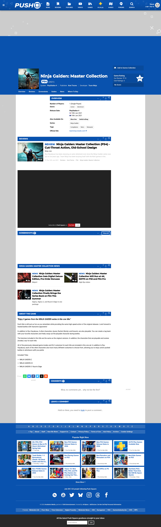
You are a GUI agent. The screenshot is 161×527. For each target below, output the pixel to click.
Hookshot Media (50, 504)
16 (28, 281)
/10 (124, 78)
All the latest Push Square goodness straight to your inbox (80, 518)
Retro (82, 127)
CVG (130, 510)
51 (40, 159)
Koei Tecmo (72, 86)
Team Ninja (93, 86)
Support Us (64, 432)
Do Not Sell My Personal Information (109, 504)
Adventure (80, 107)
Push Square (61, 225)
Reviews (32, 92)
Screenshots (43, 92)
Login (147, 6)
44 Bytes (85, 504)
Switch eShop (83, 119)
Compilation (74, 127)
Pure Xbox (45, 510)
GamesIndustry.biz (120, 510)
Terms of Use (96, 432)
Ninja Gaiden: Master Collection (90, 160)
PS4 (77, 160)
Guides (54, 92)
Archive (116, 432)
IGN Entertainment (69, 504)
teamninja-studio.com (78, 131)
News (62, 92)
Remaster (90, 127)
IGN (93, 510)
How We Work (52, 432)
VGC (109, 510)
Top (30, 432)
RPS (135, 510)
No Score (117, 85)
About (37, 432)
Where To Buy (73, 92)
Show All (106, 233)
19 (74, 281)
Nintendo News (84, 510)
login (83, 410)
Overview (21, 92)
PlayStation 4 (52, 86)
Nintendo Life (34, 510)
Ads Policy (107, 432)
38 (27, 298)
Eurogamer (101, 510)
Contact (73, 432)
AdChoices (93, 504)
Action (72, 107)
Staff (43, 432)
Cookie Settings (127, 432)
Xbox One (73, 119)
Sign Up (152, 6)
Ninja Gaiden (74, 123)
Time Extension (57, 510)
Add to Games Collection (125, 68)
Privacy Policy (83, 432)
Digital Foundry (70, 510)
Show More (80, 482)
